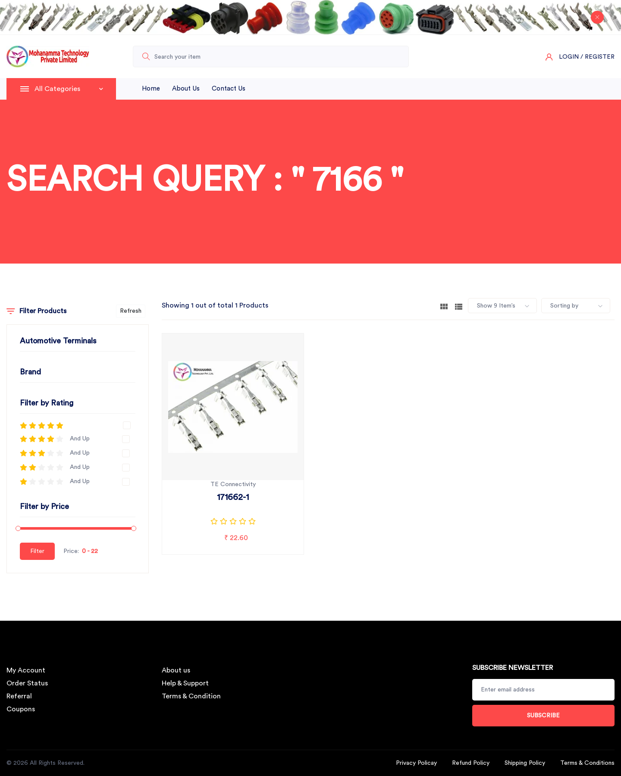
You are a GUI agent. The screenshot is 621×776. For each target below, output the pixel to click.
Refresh (130, 311)
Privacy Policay (416, 763)
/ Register (597, 57)
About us (176, 670)
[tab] (444, 306)
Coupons (20, 709)
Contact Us (228, 88)
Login (569, 57)
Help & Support (185, 683)
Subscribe (543, 716)
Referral (19, 696)
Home (151, 88)
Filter (37, 551)
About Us (186, 88)
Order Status (27, 683)
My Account (25, 670)
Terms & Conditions (587, 763)
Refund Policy (470, 763)
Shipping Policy (525, 763)
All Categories (68, 88)
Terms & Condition (191, 696)
